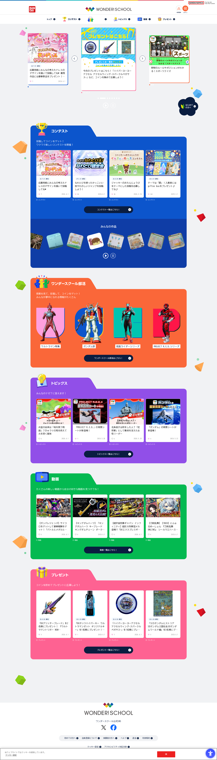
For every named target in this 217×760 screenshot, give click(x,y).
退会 (134, 738)
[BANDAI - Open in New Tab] (32, 9)
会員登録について (89, 738)
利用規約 (146, 738)
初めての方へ (70, 738)
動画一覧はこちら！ (108, 550)
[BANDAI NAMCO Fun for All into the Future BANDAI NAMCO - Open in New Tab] (201, 3)
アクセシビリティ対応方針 (115, 747)
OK (166, 754)
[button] (142, 58)
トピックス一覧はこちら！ (108, 454)
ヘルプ (123, 738)
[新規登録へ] (179, 8)
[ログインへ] (185, 8)
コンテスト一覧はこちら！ (108, 210)
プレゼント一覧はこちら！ (108, 650)
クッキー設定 (93, 747)
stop (113, 105)
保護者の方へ (109, 738)
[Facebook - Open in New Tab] (113, 727)
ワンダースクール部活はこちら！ (108, 358)
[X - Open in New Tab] (103, 727)
